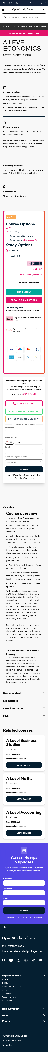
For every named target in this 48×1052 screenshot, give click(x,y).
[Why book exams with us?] (17, 228)
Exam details (24, 700)
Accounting (7, 1000)
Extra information (24, 708)
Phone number (12, 437)
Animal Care (26, 26)
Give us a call (24, 403)
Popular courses (24, 975)
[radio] (7, 232)
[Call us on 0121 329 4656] (4, 3)
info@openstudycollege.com (26, 951)
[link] (24, 753)
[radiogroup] (24, 236)
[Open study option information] (17, 250)
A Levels (6, 26)
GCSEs (16, 26)
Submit (24, 469)
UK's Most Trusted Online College (24, 33)
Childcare (6, 993)
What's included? (30, 282)
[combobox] (24, 462)
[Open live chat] (17, 3)
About (24, 1014)
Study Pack (13, 256)
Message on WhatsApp (24, 411)
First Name (8, 879)
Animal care (7, 990)
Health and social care (12, 986)
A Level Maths (20, 637)
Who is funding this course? (16, 457)
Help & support (24, 1008)
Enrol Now (24, 292)
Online (12, 250)
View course (24, 765)
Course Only (14, 232)
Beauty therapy (9, 997)
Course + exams (23, 240)
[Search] (25, 17)
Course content (24, 693)
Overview (24, 507)
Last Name (8, 889)
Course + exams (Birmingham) (21, 236)
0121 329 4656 (29, 394)
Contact (24, 1021)
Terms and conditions (11, 1040)
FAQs (24, 716)
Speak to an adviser (24, 300)
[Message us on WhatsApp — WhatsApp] (10, 3)
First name (10, 428)
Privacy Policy (8, 1045)
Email (8, 447)
